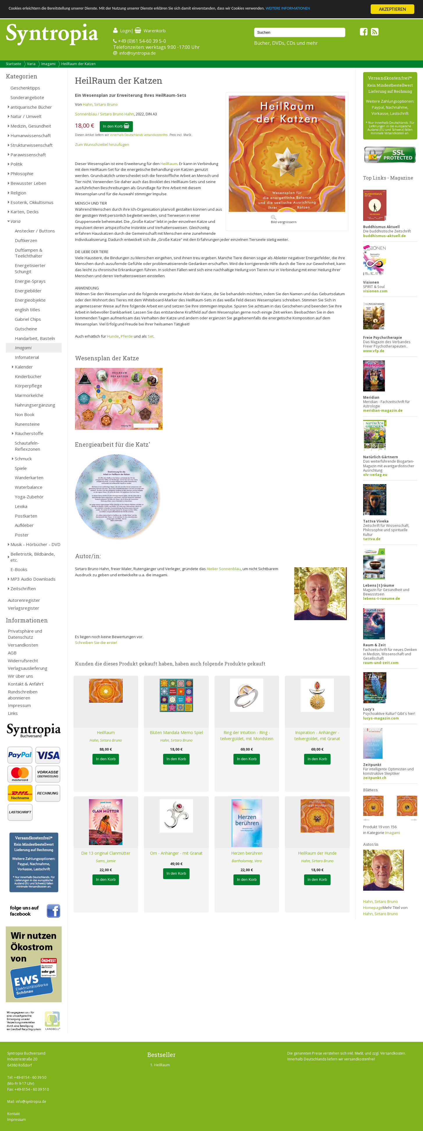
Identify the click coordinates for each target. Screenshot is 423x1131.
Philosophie (21, 173)
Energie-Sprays (30, 281)
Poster (22, 535)
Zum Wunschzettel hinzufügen (102, 144)
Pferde (127, 336)
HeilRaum (168, 163)
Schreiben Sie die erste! (96, 642)
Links (13, 713)
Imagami (48, 63)
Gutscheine (26, 329)
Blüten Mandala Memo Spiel (176, 732)
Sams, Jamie (105, 860)
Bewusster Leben (28, 183)
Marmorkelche (29, 395)
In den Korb (116, 126)
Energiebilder (28, 291)
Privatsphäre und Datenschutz (25, 634)
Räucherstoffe (29, 433)
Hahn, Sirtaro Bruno (100, 104)
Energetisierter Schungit (30, 268)
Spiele (21, 468)
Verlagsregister (23, 608)
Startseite (13, 63)
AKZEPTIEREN (392, 9)
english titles (27, 309)
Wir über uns (20, 676)
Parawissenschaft (28, 155)
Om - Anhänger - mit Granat (176, 853)
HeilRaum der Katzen (78, 63)
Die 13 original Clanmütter (105, 853)
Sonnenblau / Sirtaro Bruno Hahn (104, 114)
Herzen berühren (247, 853)
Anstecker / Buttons (35, 231)
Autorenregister (24, 600)
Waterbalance (28, 487)
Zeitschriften (23, 588)
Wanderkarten (29, 477)
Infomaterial (27, 357)
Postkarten (26, 516)
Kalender (24, 367)
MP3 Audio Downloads (33, 579)
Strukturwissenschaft (31, 145)
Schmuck (23, 458)
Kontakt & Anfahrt (26, 684)
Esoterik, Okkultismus (31, 202)
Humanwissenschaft (30, 135)
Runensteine (27, 424)
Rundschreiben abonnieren (23, 695)
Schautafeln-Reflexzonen (27, 446)
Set (151, 336)
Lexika (21, 506)
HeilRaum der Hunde (317, 853)
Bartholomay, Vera (247, 860)
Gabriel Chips (28, 319)
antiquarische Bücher (31, 107)
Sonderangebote (27, 97)
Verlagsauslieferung (27, 668)
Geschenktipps (25, 88)
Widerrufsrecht (23, 660)
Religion (18, 193)
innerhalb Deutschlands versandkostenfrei (139, 135)
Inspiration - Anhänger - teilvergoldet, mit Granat (317, 735)
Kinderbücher (28, 376)
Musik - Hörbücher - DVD (35, 544)
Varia (31, 63)
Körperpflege (28, 386)
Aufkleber (24, 525)
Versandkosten (23, 645)
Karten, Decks (24, 211)
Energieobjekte (30, 300)
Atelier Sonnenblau (224, 568)
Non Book (24, 414)
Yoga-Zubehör (29, 497)
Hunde (113, 336)
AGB (12, 653)
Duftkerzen (26, 240)
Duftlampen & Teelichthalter (28, 253)
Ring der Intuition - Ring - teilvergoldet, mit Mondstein (246, 735)
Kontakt (13, 1113)
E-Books (18, 569)
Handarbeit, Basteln (35, 338)
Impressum (19, 705)
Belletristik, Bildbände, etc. (32, 557)
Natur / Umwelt (26, 116)
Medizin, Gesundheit (30, 126)
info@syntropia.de (137, 53)
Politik (16, 164)
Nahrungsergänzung (35, 405)
